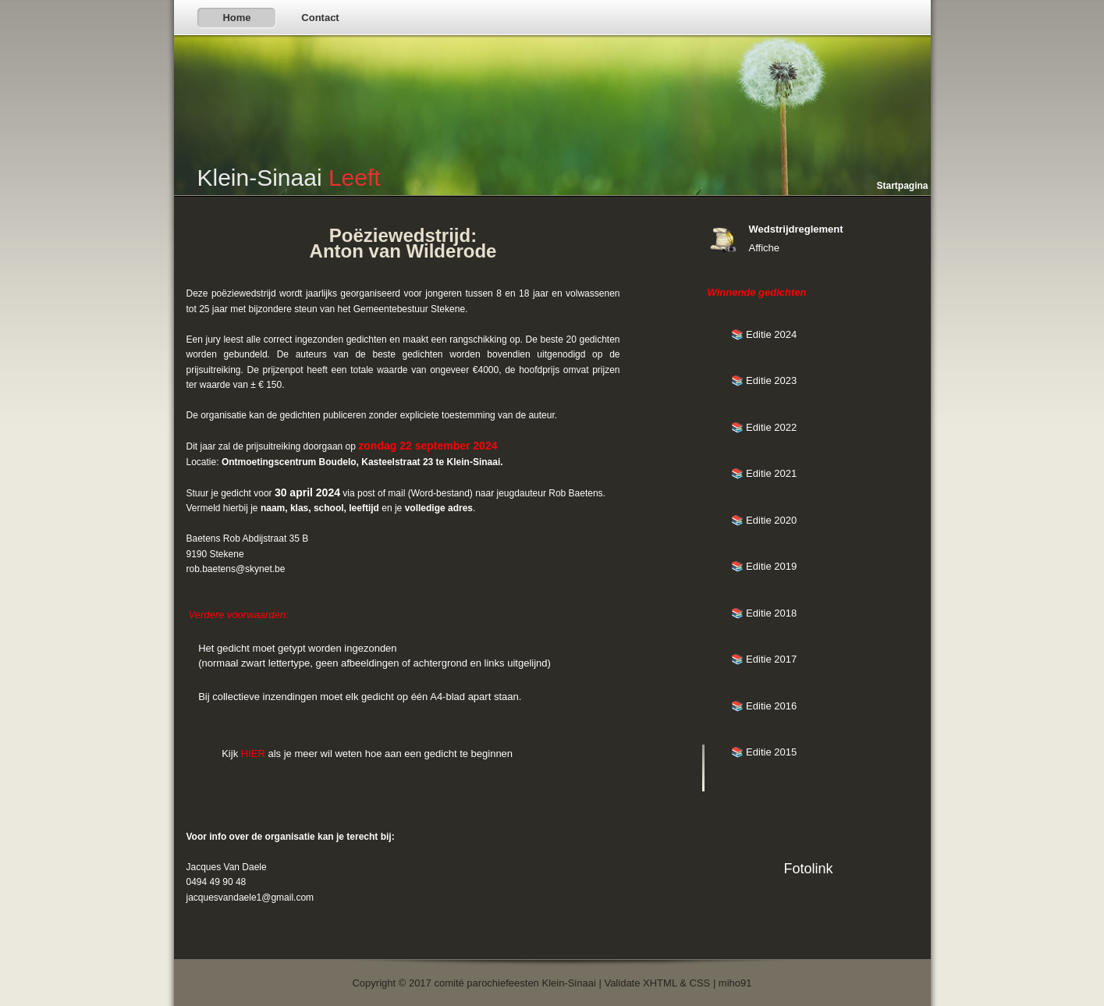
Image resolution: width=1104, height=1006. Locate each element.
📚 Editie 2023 (764, 380)
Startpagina (902, 185)
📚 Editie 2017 (764, 659)
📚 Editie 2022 (764, 427)
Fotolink (807, 868)
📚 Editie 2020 (764, 520)
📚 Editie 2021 (764, 473)
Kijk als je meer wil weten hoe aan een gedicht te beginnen (367, 753)
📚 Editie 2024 (764, 334)
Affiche (764, 248)
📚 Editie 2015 (764, 752)
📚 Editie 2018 (764, 613)
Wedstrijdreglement (796, 229)
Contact (320, 17)
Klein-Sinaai (289, 177)
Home (236, 17)
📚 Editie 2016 (764, 706)
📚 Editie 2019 (764, 566)
